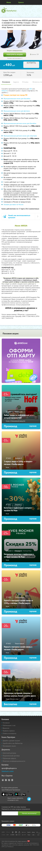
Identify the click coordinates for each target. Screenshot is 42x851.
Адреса (16, 82)
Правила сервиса (9, 731)
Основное (6, 82)
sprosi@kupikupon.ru (9, 768)
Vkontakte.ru (6, 780)
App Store (7, 794)
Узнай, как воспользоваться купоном (19, 216)
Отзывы (25, 82)
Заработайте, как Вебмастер (13, 743)
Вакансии (6, 728)
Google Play (20, 794)
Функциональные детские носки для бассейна (20, 123)
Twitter (9, 780)
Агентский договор (9, 753)
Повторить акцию (14, 54)
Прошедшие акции (9, 746)
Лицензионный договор (11, 756)
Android (5, 91)
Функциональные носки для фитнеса (17, 111)
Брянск (21, 2)
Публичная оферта (9, 758)
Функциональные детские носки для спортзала (20, 136)
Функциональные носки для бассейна (17, 99)
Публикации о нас (9, 725)
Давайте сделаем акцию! (11, 741)
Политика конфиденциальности (14, 761)
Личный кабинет (40, 2)
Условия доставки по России (14, 204)
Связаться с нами (8, 771)
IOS (30, 89)
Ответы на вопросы (9, 733)
